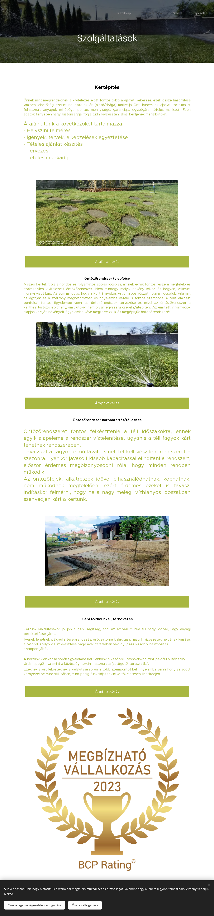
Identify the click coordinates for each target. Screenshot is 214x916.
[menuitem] (177, 13)
